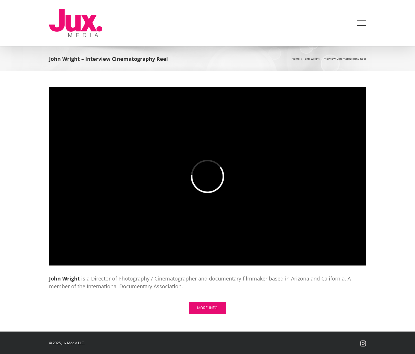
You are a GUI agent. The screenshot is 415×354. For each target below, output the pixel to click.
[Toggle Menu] (362, 23)
